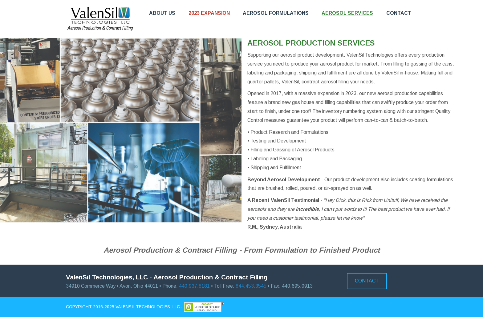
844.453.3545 (251, 286)
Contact (398, 13)
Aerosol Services (347, 13)
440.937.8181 (194, 286)
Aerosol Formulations (276, 13)
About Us (162, 13)
